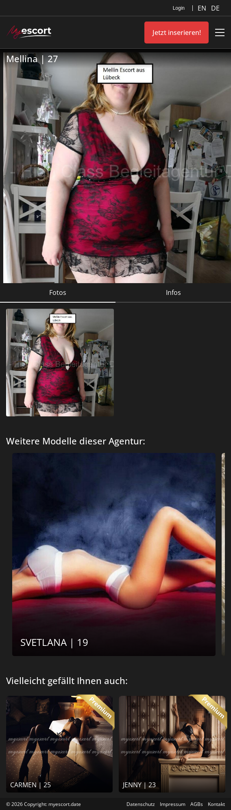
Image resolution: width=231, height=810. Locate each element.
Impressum (172, 804)
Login (179, 8)
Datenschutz (140, 804)
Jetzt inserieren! (177, 32)
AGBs (196, 804)
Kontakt (216, 804)
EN (203, 8)
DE (215, 8)
